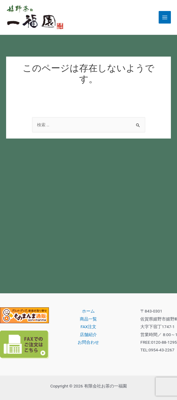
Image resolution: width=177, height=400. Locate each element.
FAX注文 (89, 326)
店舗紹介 (88, 334)
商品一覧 (88, 319)
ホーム (88, 311)
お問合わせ (88, 342)
